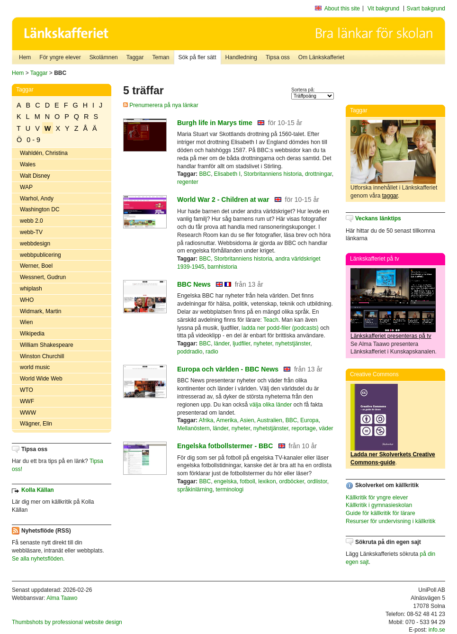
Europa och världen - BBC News (227, 369)
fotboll (247, 481)
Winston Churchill (42, 356)
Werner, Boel (36, 266)
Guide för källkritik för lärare (380, 513)
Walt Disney (35, 175)
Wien (26, 322)
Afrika (206, 420)
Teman (160, 57)
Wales (28, 164)
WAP (26, 187)
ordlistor (317, 481)
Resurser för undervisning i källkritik (390, 521)
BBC (205, 174)
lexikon (267, 481)
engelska (225, 481)
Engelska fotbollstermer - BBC (225, 446)
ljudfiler (241, 343)
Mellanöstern (193, 428)
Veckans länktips (378, 218)
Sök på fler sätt (197, 57)
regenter (187, 182)
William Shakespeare (46, 345)
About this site (342, 8)
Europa (309, 420)
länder (222, 343)
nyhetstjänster (292, 343)
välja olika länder (271, 404)
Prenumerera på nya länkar (160, 105)
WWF (27, 401)
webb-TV (31, 232)
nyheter (262, 343)
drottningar (318, 174)
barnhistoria (222, 266)
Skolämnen (104, 57)
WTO (26, 390)
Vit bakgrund (383, 8)
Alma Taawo (61, 598)
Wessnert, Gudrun (43, 277)
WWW (28, 412)
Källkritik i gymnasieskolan (379, 505)
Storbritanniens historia (273, 174)
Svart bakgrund (426, 8)
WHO (27, 300)
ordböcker (291, 481)
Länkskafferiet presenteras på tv (390, 336)
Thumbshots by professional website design (67, 622)
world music (35, 367)
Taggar (135, 57)
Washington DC (40, 209)
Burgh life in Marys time (214, 123)
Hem (25, 57)
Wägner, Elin (36, 423)
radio (212, 351)
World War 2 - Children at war (223, 199)
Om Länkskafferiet (321, 57)
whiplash (31, 288)
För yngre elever (60, 57)
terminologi (229, 489)
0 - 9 (33, 140)
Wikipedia (32, 333)
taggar (390, 195)
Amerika (226, 420)
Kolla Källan (37, 490)
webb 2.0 (31, 220)
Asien (247, 420)
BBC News (194, 284)
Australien (269, 420)
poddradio (189, 351)
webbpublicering (40, 255)
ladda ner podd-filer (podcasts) (280, 328)
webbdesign (35, 243)
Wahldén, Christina (44, 153)
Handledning (241, 57)
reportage (304, 428)
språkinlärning (195, 489)
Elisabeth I (227, 174)
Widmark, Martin (40, 311)
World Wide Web (41, 378)
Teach (270, 320)
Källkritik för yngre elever (377, 497)
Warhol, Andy (37, 198)
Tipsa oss (278, 57)
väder (326, 428)
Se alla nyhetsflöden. (38, 558)
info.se (437, 629)
